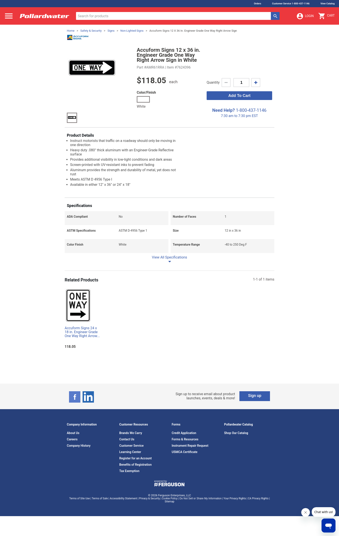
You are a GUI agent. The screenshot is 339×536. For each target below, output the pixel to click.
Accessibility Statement (123, 498)
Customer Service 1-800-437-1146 (291, 3)
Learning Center (130, 452)
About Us (73, 433)
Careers (72, 439)
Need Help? (223, 110)
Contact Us (126, 439)
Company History (78, 445)
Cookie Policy (170, 498)
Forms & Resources (185, 439)
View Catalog (327, 3)
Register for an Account (135, 458)
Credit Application (184, 433)
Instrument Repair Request (190, 445)
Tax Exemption (129, 471)
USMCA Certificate (184, 452)
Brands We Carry (130, 433)
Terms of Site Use (79, 498)
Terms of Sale (100, 498)
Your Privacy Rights (234, 498)
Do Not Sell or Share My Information (201, 498)
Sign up (254, 395)
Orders (257, 3)
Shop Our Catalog (236, 433)
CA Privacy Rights (258, 498)
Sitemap (169, 501)
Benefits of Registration (135, 464)
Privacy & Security (149, 498)
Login (305, 16)
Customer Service (131, 445)
